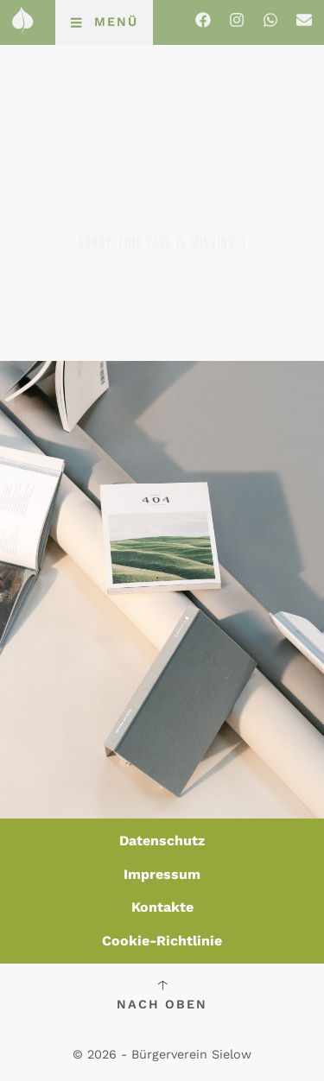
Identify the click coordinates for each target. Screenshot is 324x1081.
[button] (104, 22)
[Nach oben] (162, 985)
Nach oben (162, 1004)
